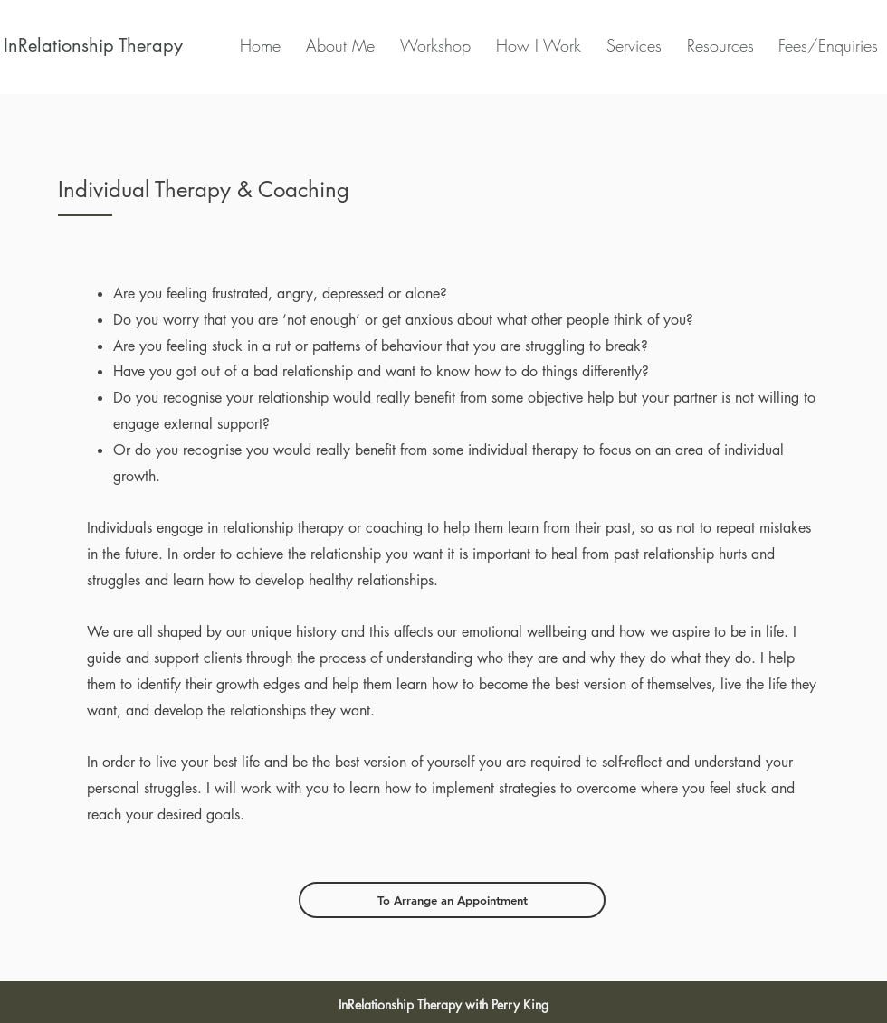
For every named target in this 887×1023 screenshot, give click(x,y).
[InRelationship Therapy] (93, 45)
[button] (535, 45)
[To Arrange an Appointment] (452, 900)
